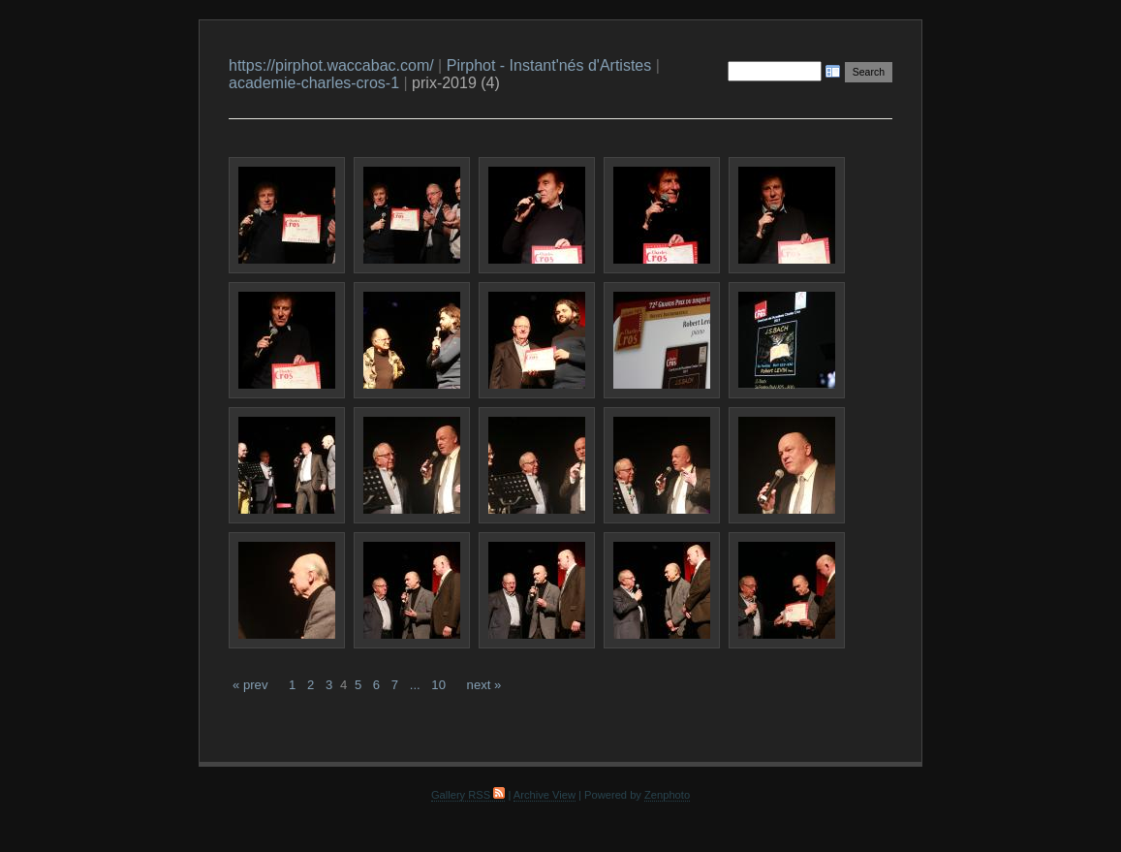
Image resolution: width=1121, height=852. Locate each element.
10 (438, 685)
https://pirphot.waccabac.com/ (331, 65)
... (415, 685)
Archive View (545, 795)
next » (484, 685)
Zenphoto (667, 795)
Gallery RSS (468, 795)
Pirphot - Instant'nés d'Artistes (549, 65)
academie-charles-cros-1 (314, 83)
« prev (250, 685)
